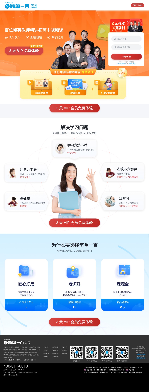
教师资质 (55, 356)
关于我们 (46, 347)
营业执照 (64, 353)
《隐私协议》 (133, 64)
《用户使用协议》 (121, 64)
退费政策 (55, 350)
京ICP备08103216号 (136, 367)
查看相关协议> (141, 358)
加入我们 (46, 350)
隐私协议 (55, 347)
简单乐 (45, 356)
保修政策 (55, 353)
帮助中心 (64, 347)
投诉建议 (64, 350)
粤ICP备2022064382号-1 (116, 370)
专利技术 (46, 353)
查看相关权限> (141, 354)
